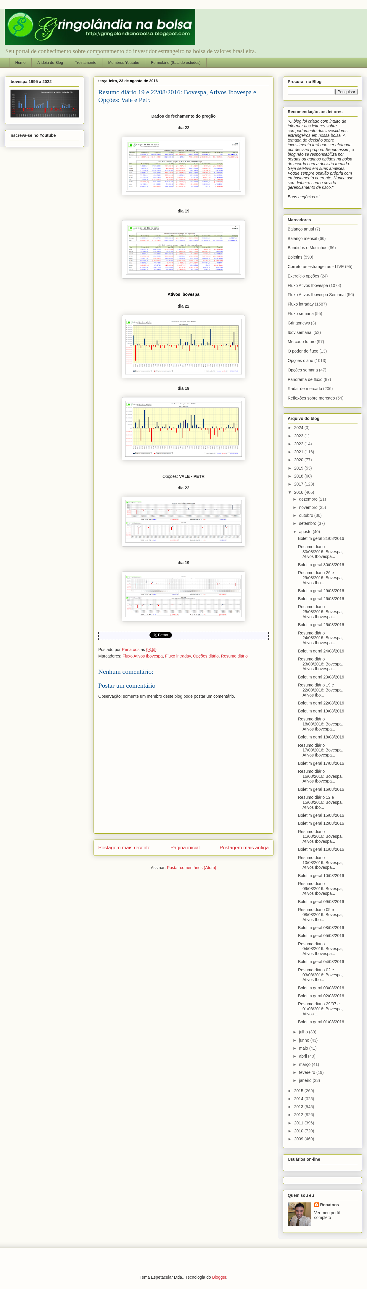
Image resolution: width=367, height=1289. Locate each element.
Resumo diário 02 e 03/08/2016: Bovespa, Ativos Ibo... (320, 974)
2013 (299, 1106)
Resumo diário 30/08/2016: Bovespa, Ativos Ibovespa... (320, 551)
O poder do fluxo (303, 351)
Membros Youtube (123, 62)
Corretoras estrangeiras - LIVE (316, 266)
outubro (306, 515)
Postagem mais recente (124, 847)
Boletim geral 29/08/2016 (321, 590)
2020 (299, 459)
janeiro (306, 1080)
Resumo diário (234, 656)
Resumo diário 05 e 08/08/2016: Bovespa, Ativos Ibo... (320, 914)
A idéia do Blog (50, 62)
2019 (299, 468)
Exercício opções (303, 276)
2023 (299, 436)
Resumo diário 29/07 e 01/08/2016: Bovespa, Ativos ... (320, 1008)
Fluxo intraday (178, 656)
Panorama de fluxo (305, 379)
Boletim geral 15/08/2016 (321, 815)
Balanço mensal (302, 238)
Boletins (295, 257)
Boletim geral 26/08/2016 (321, 598)
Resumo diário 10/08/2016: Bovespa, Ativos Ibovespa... (320, 862)
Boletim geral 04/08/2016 (321, 961)
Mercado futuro (302, 341)
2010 (299, 1131)
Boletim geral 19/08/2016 (321, 711)
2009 (299, 1139)
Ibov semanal (300, 332)
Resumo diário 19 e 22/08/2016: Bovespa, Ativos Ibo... (320, 690)
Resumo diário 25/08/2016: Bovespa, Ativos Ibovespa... (320, 611)
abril (303, 1056)
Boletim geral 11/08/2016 (321, 849)
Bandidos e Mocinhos (307, 247)
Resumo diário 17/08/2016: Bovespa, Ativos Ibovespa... (320, 750)
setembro (308, 523)
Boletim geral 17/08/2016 (321, 763)
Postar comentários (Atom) (191, 867)
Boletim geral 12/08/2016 (321, 823)
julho (304, 1032)
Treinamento (85, 62)
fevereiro (307, 1072)
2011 (299, 1123)
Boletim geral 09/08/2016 (321, 901)
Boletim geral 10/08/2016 (321, 875)
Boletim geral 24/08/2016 (321, 651)
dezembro (308, 499)
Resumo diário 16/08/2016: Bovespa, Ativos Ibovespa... (320, 776)
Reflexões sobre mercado (311, 398)
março (305, 1064)
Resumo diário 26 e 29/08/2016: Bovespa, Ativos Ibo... (320, 577)
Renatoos (329, 1204)
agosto (306, 531)
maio (304, 1048)
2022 (299, 443)
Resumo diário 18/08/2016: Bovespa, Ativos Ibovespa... (320, 724)
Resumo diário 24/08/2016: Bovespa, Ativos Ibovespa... (320, 638)
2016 (299, 492)
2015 (299, 1090)
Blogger (219, 1277)
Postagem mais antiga (244, 847)
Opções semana (303, 370)
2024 (299, 427)
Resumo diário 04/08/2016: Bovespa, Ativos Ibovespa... (320, 948)
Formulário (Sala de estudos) (176, 62)
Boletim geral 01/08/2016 (321, 1021)
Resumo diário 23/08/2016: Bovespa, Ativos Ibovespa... (320, 664)
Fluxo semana (301, 313)
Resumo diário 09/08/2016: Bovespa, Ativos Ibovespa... (320, 888)
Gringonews (299, 323)
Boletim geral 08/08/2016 (321, 927)
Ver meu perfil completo (327, 1215)
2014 (299, 1098)
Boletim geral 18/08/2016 (321, 737)
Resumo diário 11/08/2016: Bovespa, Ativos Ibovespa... (320, 836)
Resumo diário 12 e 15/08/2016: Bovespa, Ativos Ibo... (320, 802)
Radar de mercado (305, 388)
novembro (308, 507)
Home (20, 62)
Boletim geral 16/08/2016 (321, 789)
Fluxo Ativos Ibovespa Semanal (316, 294)
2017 (299, 484)
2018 (299, 476)
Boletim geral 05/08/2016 (321, 935)
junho (304, 1040)
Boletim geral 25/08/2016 (321, 624)
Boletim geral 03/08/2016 (321, 988)
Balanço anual (301, 229)
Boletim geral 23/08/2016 (321, 677)
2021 (299, 451)
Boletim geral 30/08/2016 (321, 564)
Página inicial (185, 847)
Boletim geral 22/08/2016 (321, 703)
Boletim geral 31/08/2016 (321, 538)
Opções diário (205, 656)
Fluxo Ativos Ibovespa (143, 656)
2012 (299, 1114)
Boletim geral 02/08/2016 (321, 995)
